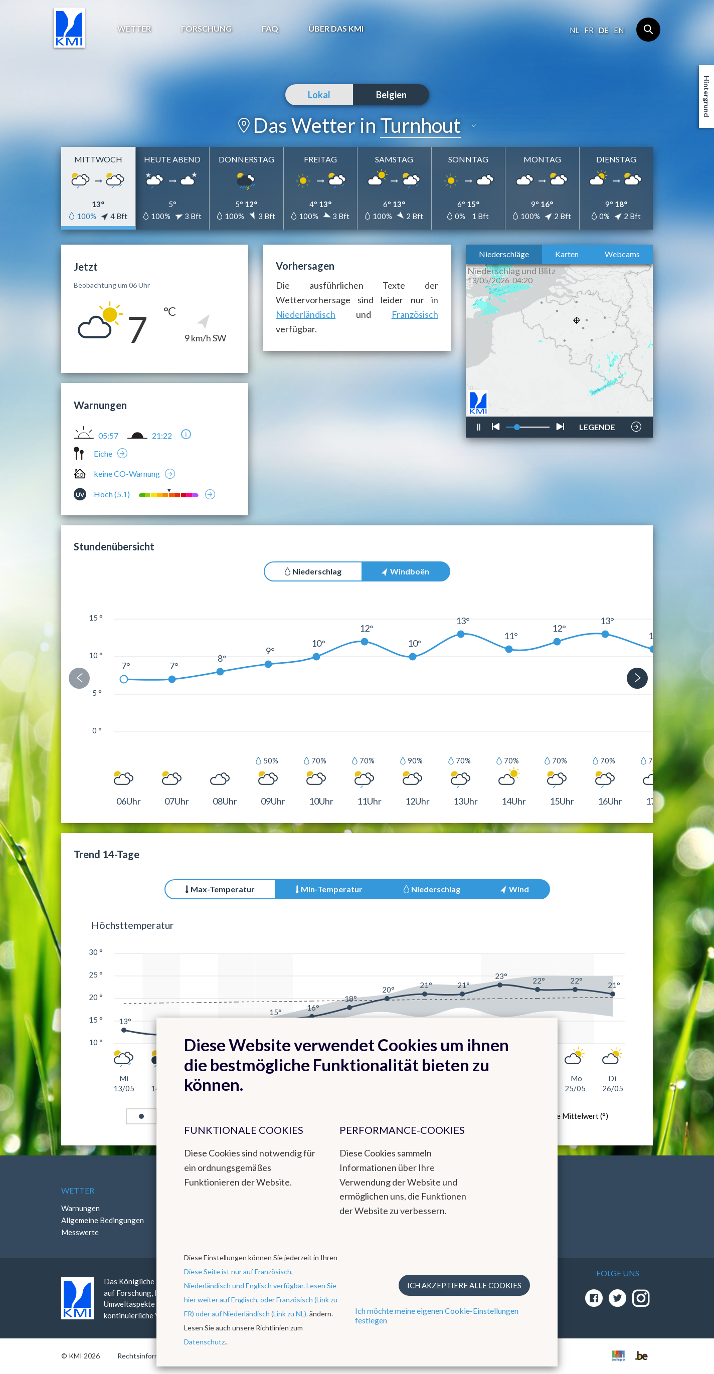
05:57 (108, 436)
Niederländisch (305, 314)
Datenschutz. (205, 1341)
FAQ (270, 28)
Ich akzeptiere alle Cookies (464, 1285)
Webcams (622, 254)
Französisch (415, 314)
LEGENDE (597, 424)
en (619, 30)
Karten (567, 254)
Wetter (134, 28)
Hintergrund (706, 96)
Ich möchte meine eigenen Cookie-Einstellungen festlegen (436, 1315)
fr (589, 30)
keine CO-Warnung (127, 473)
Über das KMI (336, 28)
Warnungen (80, 1208)
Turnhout (420, 125)
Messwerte (80, 1232)
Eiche (103, 453)
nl (574, 30)
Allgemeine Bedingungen (102, 1220)
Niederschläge (504, 254)
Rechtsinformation (146, 1355)
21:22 (162, 436)
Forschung (206, 28)
